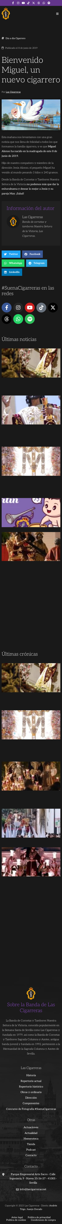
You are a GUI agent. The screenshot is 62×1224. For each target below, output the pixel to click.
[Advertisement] (31, 617)
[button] (57, 14)
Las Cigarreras (13, 92)
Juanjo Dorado (34, 1209)
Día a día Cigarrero (15, 38)
